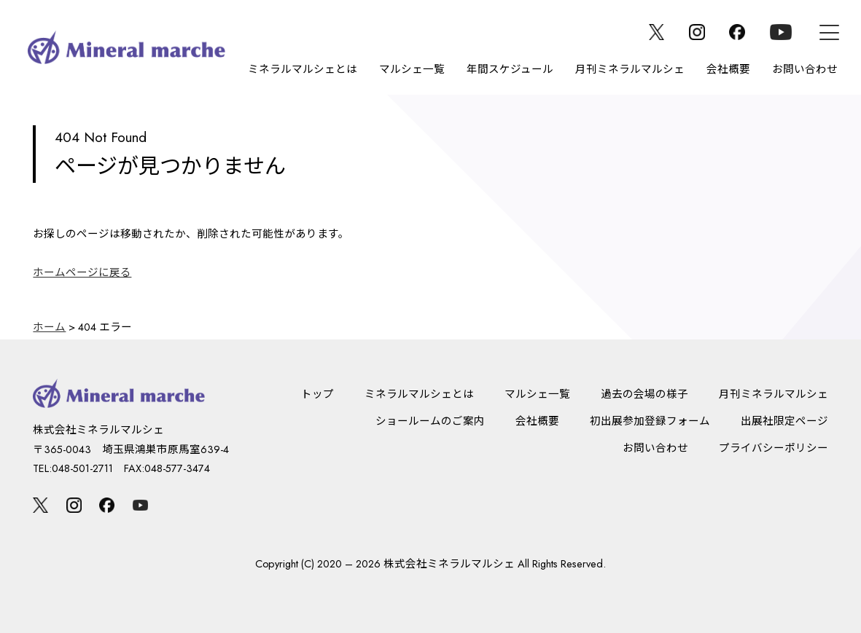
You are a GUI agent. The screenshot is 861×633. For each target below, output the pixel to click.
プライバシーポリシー (773, 447)
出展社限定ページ (784, 420)
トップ (317, 393)
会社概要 (728, 68)
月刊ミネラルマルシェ (630, 68)
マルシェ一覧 (412, 68)
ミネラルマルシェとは (302, 68)
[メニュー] (829, 32)
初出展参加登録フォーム (650, 420)
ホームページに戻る (82, 272)
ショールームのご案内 (430, 420)
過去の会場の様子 (644, 393)
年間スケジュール (510, 68)
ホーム (49, 326)
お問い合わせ (805, 68)
